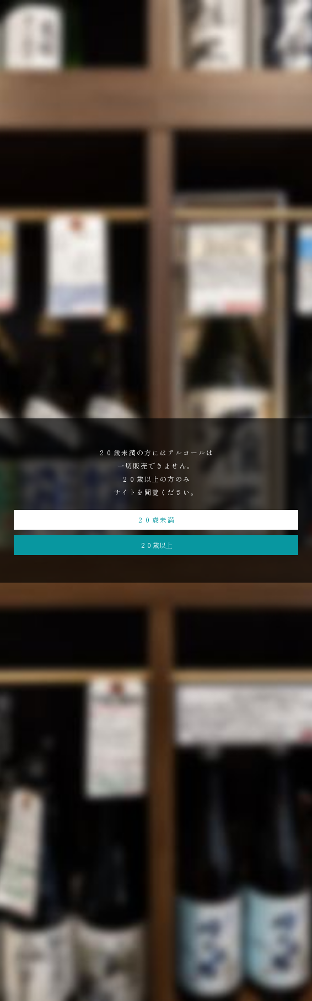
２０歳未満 (156, 519)
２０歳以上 (156, 545)
